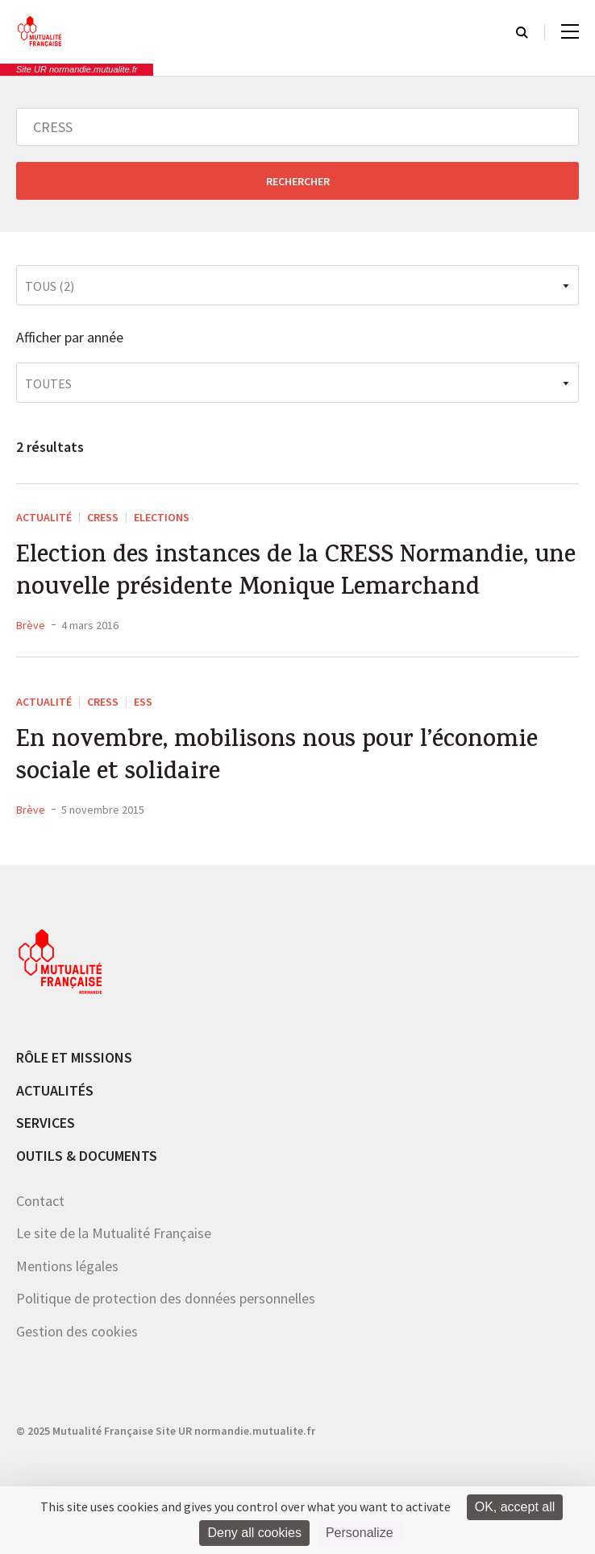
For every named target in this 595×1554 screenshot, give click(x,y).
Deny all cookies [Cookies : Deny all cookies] (254, 1532)
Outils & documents (86, 1155)
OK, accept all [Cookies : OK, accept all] (515, 1507)
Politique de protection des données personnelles (165, 1298)
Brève (30, 625)
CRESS (103, 517)
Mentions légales (67, 1266)
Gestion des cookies (77, 1331)
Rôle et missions (74, 1057)
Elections (161, 517)
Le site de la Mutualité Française (113, 1233)
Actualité (44, 517)
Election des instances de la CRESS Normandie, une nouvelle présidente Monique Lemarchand (296, 573)
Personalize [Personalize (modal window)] (359, 1532)
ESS (143, 701)
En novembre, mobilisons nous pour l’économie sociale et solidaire (277, 758)
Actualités (55, 1090)
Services (45, 1122)
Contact (40, 1200)
